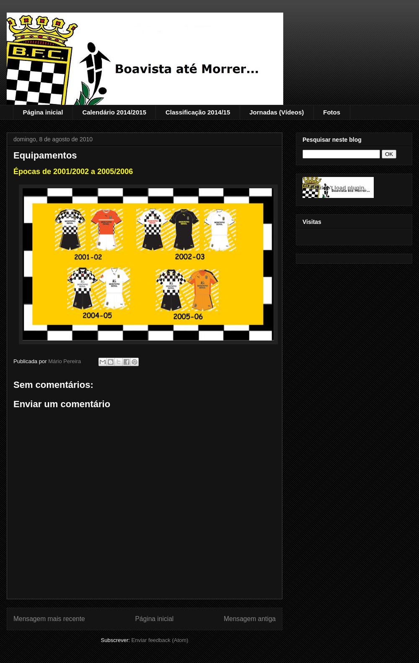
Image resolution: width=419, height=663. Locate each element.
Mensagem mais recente (49, 618)
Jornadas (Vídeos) (276, 112)
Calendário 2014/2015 (114, 112)
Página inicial (43, 112)
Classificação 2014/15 (198, 112)
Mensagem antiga (250, 618)
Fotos (331, 112)
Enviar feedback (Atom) (160, 640)
